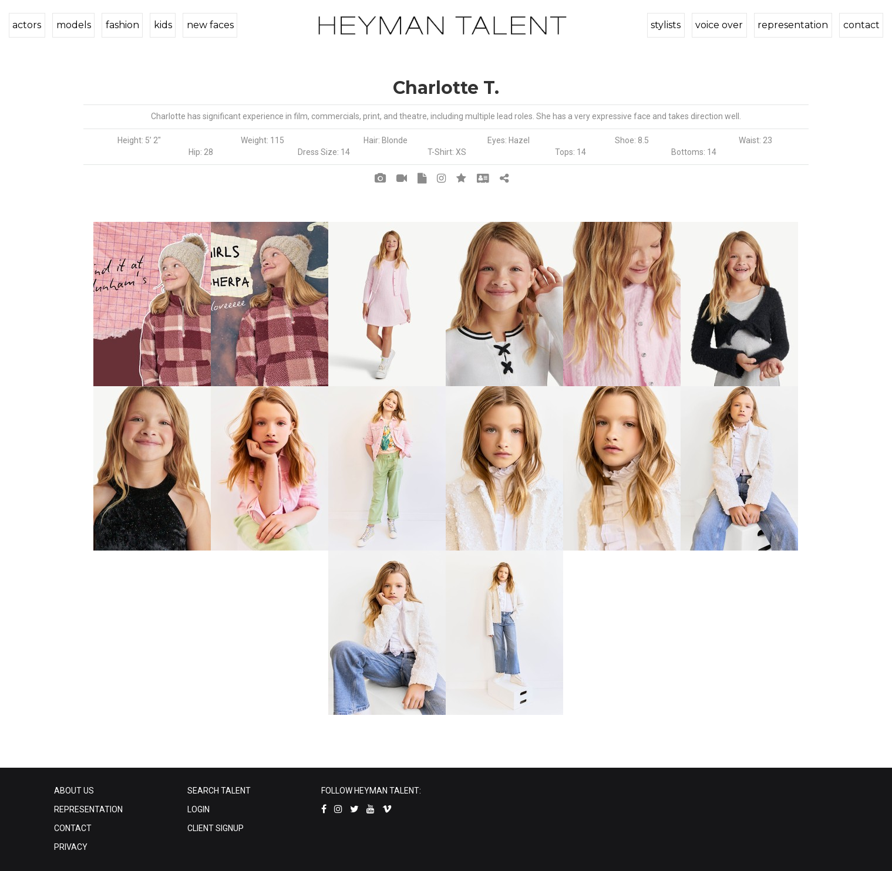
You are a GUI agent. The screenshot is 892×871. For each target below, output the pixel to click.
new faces (204, 25)
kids (159, 25)
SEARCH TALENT (219, 790)
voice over (722, 25)
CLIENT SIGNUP (215, 828)
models (72, 25)
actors (26, 25)
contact (861, 25)
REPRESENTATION (88, 809)
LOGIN (198, 809)
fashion (119, 25)
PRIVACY (70, 847)
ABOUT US (74, 790)
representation (794, 25)
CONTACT (73, 828)
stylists (670, 25)
